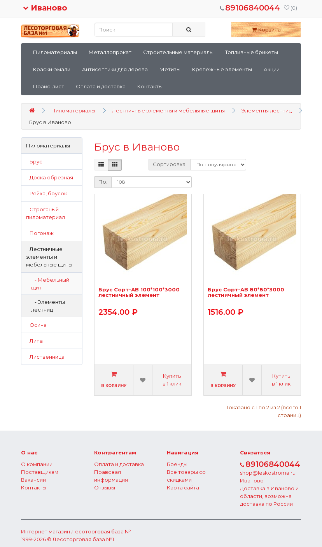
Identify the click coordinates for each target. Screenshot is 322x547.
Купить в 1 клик (172, 380)
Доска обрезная (49, 177)
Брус (34, 161)
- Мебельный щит (50, 284)
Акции (272, 69)
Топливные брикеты (251, 52)
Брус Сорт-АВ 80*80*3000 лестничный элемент (246, 292)
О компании (36, 464)
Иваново (45, 7)
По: (102, 182)
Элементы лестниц (267, 110)
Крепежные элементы (222, 69)
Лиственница (45, 357)
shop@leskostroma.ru (268, 473)
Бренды (177, 464)
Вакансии (33, 480)
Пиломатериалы (55, 52)
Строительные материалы (178, 52)
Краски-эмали (51, 69)
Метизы (169, 69)
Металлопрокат (110, 52)
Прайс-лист (48, 86)
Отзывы (104, 487)
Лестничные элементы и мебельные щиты (168, 110)
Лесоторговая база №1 (102, 531)
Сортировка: (170, 164)
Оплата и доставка (101, 86)
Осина (36, 325)
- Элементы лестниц (48, 306)
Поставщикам (39, 472)
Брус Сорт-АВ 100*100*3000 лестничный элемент (139, 292)
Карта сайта (183, 487)
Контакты (150, 86)
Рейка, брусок (46, 193)
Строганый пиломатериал (45, 213)
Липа (34, 341)
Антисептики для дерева (115, 69)
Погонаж (40, 233)
